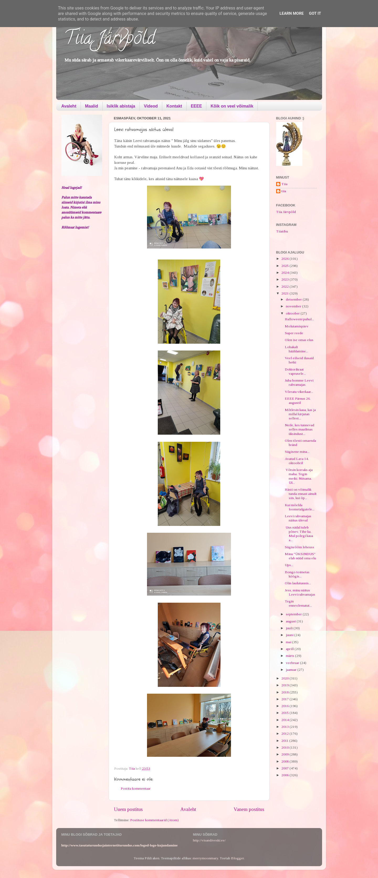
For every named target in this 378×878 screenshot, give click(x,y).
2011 (285, 741)
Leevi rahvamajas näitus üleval (298, 518)
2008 (285, 761)
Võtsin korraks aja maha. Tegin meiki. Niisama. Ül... (299, 476)
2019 (285, 685)
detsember (294, 299)
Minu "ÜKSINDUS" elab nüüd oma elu (300, 556)
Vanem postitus (249, 809)
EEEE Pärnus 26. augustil (298, 401)
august (291, 621)
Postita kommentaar (136, 788)
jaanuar (291, 670)
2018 (285, 692)
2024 (285, 273)
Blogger (237, 858)
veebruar (293, 663)
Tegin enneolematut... (298, 603)
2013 (285, 727)
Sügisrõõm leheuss (299, 547)
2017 (285, 699)
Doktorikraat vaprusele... (295, 371)
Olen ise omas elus (299, 340)
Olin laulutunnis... (298, 583)
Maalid (91, 106)
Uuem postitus (128, 809)
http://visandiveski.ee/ (209, 840)
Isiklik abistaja (121, 106)
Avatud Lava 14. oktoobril (297, 461)
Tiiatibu (282, 231)
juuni (290, 635)
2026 (285, 259)
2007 (285, 768)
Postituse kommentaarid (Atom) (154, 820)
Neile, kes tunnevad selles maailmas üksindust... (299, 429)
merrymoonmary (205, 858)
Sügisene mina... (297, 452)
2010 (285, 747)
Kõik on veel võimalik (232, 106)
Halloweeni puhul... (299, 319)
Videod (151, 106)
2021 (285, 293)
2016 (285, 706)
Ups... (289, 565)
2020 (285, 678)
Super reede (294, 333)
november (294, 306)
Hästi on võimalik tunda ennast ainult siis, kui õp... (301, 494)
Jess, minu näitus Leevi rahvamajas (300, 592)
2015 (285, 713)
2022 (285, 286)
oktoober (293, 313)
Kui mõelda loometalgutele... (299, 507)
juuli (289, 628)
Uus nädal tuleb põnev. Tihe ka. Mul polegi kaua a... (299, 533)
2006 (285, 775)
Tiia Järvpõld (109, 40)
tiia (283, 191)
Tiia (284, 184)
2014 (285, 720)
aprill (290, 649)
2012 (285, 733)
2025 (285, 266)
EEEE (196, 106)
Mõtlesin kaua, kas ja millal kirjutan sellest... (300, 414)
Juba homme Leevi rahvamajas (299, 382)
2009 (285, 754)
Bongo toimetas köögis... (297, 574)
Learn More (292, 13)
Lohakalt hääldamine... (296, 349)
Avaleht (68, 106)
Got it (315, 13)
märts (290, 656)
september (294, 614)
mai (289, 642)
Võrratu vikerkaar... (299, 392)
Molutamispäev (296, 326)
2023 (285, 279)
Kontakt (174, 106)
